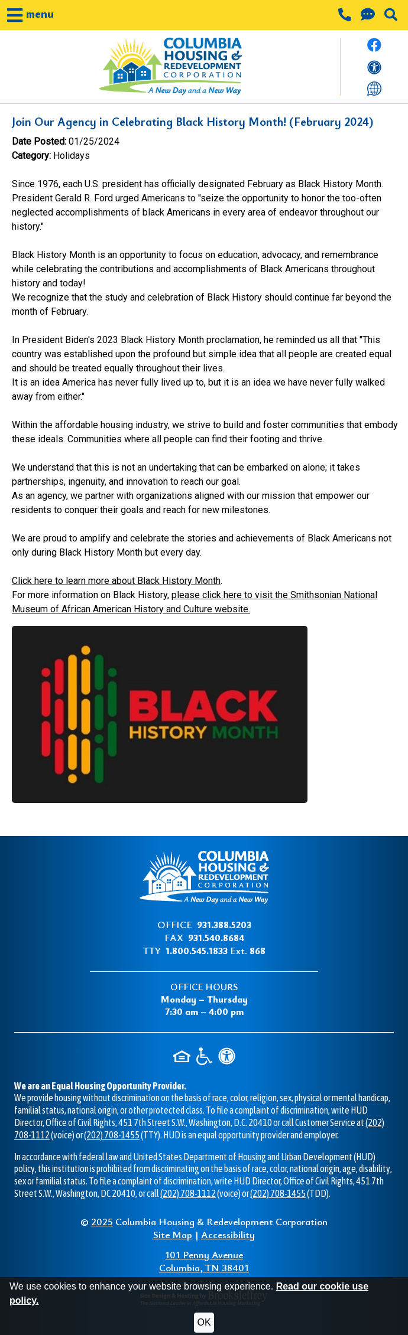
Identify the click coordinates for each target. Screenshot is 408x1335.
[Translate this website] (374, 88)
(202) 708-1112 (188, 1193)
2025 (102, 1221)
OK (204, 1322)
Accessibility (228, 1234)
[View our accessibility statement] (374, 69)
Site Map (172, 1234)
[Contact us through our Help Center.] (369, 15)
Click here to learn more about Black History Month (116, 580)
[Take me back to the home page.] (170, 66)
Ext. (215, 950)
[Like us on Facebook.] (374, 48)
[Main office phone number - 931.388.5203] (346, 15)
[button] (30, 15)
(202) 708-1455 (112, 1135)
